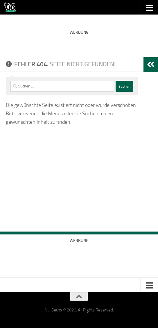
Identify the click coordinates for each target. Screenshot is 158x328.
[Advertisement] (79, 46)
